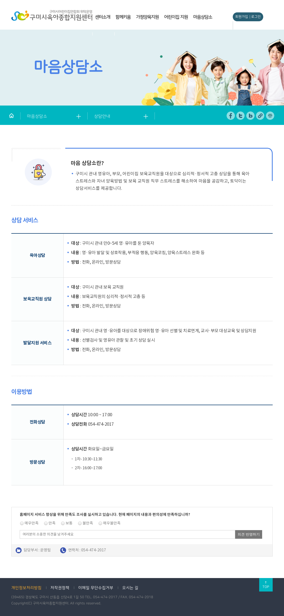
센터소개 (102, 17)
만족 (52, 523)
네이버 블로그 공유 (250, 115)
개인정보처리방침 (26, 588)
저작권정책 (59, 588)
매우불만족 (112, 523)
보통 (69, 523)
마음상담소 (202, 17)
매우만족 (32, 523)
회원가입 (241, 17)
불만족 (88, 523)
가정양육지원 (147, 17)
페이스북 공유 (231, 115)
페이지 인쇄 (270, 115)
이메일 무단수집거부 (95, 588)
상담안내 (102, 116)
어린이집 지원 (176, 17)
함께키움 (123, 17)
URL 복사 (260, 115)
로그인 (256, 17)
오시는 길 (130, 588)
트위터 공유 (240, 115)
